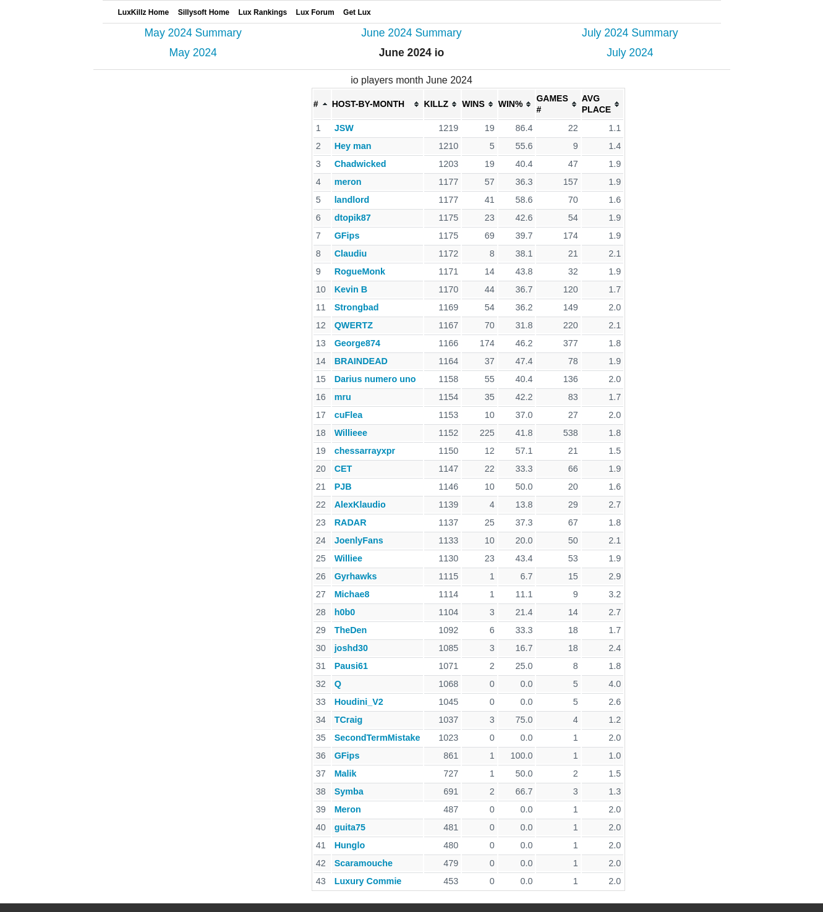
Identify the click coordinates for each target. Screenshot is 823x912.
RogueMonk (360, 271)
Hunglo (350, 845)
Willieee (351, 433)
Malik (346, 773)
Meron (348, 809)
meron (348, 182)
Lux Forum (315, 12)
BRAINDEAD (361, 361)
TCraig (349, 720)
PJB (343, 487)
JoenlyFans (359, 540)
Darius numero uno (375, 379)
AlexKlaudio (360, 504)
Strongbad (357, 307)
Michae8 (352, 594)
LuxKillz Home (143, 12)
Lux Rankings (262, 12)
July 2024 (630, 52)
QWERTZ (354, 325)
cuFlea (349, 415)
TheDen (351, 630)
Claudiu (351, 253)
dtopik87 (353, 218)
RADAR (351, 522)
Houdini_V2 (359, 702)
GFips (347, 236)
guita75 (350, 827)
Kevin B (351, 289)
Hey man (353, 146)
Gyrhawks (356, 576)
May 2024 (193, 52)
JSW (344, 128)
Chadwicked (360, 164)
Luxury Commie (368, 881)
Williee (348, 558)
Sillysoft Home (203, 12)
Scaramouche (364, 863)
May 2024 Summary (192, 33)
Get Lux (357, 12)
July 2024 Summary (630, 33)
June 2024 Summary (411, 33)
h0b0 (345, 612)
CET (343, 469)
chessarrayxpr (365, 451)
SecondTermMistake (377, 738)
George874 (357, 343)
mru (343, 397)
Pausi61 (351, 666)
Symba (349, 791)
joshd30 (351, 648)
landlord (352, 200)
